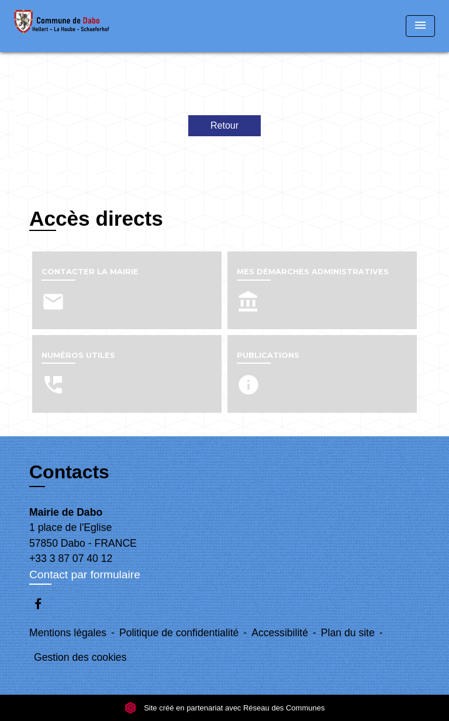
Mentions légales (67, 633)
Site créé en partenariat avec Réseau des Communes (225, 707)
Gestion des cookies (80, 657)
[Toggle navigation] (420, 26)
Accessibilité (279, 633)
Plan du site (348, 633)
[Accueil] (61, 26)
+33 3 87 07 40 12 (70, 558)
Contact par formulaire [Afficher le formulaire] (84, 574)
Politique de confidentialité (179, 633)
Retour (224, 125)
